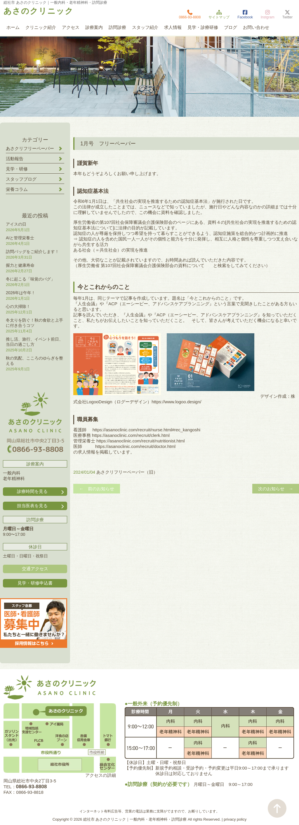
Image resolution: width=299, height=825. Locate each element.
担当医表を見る (41, 506)
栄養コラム (17, 189)
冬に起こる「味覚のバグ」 (30, 279)
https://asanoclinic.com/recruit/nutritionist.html (140, 440)
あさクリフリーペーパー (30, 148)
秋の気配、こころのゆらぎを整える (34, 361)
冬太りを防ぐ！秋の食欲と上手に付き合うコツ (34, 323)
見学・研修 (17, 168)
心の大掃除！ (18, 306)
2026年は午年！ (20, 292)
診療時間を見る (41, 491)
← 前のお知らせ (96, 488)
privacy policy (235, 819)
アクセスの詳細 (100, 775)
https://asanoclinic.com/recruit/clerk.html (131, 435)
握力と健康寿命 (20, 265)
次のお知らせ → (275, 488)
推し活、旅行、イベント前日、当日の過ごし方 (34, 342)
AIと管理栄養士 (20, 238)
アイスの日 (16, 224)
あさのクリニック (39, 11)
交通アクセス (35, 568)
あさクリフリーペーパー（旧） (127, 472)
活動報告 (14, 158)
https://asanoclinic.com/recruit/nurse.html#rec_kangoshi (146, 429)
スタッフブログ (21, 179)
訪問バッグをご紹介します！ (32, 251)
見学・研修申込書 (35, 582)
